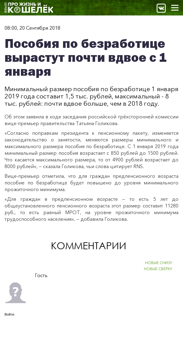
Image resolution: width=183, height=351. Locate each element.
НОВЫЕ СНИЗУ (158, 262)
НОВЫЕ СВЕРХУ (158, 269)
